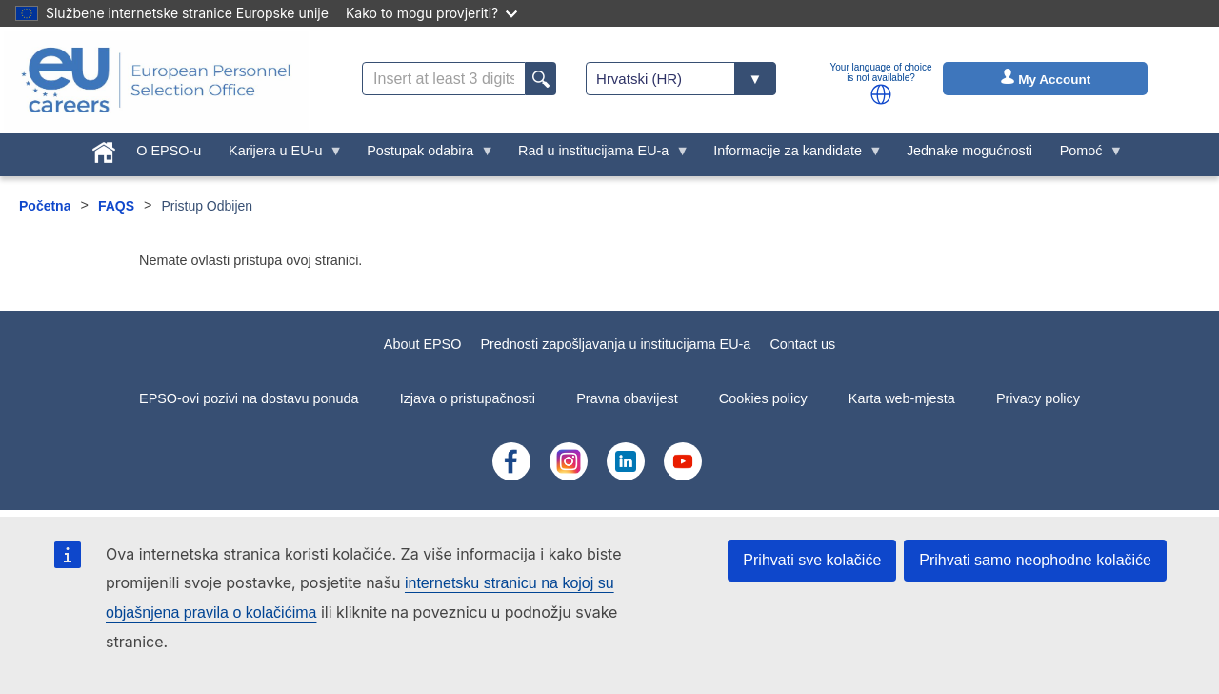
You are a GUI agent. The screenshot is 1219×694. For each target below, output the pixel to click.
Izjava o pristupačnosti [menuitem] (467, 398)
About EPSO (423, 344)
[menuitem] (104, 148)
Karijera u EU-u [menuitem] (279, 155)
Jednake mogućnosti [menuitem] (969, 150)
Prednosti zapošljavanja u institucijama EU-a (615, 344)
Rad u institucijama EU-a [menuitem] (597, 155)
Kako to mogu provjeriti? (431, 13)
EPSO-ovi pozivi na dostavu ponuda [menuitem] (248, 398)
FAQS (116, 206)
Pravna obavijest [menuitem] (626, 398)
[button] (880, 94)
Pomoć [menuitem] (1084, 155)
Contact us (802, 344)
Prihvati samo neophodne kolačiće (1035, 560)
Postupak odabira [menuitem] (423, 155)
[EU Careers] (156, 80)
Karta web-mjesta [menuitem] (902, 398)
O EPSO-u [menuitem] (168, 150)
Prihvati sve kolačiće (812, 560)
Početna (44, 206)
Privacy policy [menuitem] (1038, 398)
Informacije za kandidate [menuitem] (791, 155)
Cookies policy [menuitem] (763, 398)
